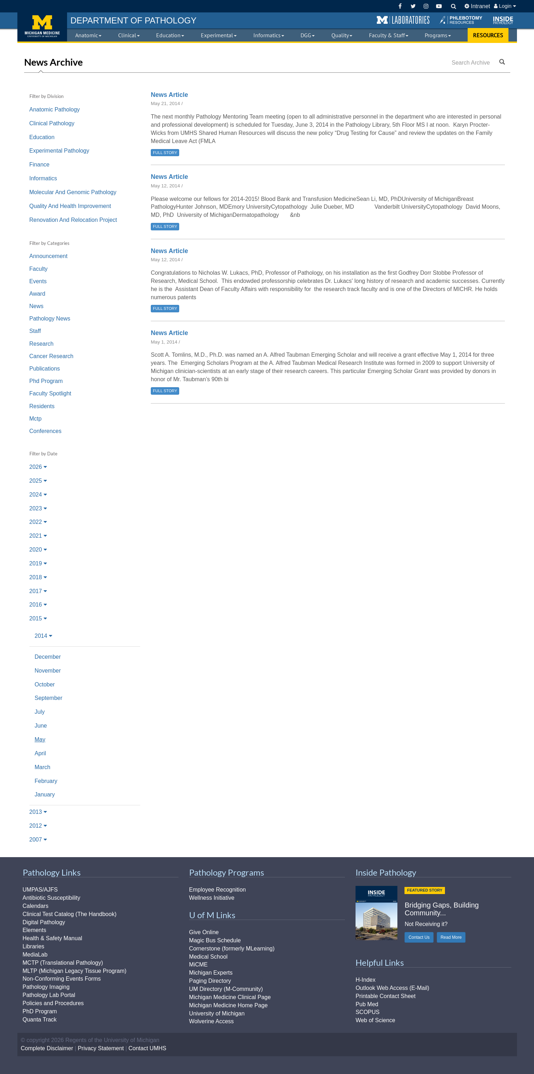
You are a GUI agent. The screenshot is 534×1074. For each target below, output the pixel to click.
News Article (169, 94)
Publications (44, 369)
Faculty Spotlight (50, 393)
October (45, 684)
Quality (341, 35)
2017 (38, 591)
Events (38, 281)
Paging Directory (210, 981)
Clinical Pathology (52, 123)
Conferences (45, 431)
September (48, 698)
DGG (308, 35)
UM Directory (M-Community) (226, 989)
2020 (38, 550)
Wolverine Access (211, 1021)
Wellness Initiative (212, 898)
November (48, 671)
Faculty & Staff (388, 35)
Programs (438, 35)
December (48, 657)
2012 (38, 826)
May (40, 739)
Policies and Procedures (53, 1003)
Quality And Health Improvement (70, 206)
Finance (39, 164)
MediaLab (35, 955)
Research (41, 344)
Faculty (38, 269)
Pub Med (367, 1004)
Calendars (36, 906)
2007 (38, 840)
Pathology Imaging (46, 987)
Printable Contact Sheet (385, 996)
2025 (38, 481)
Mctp (35, 419)
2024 (38, 495)
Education (170, 35)
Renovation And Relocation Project (73, 220)
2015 (38, 618)
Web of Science (375, 1020)
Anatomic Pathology (54, 109)
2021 (38, 536)
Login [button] (505, 6)
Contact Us (418, 937)
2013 (38, 812)
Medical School (208, 957)
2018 (38, 577)
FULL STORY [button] (165, 152)
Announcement (48, 256)
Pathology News (50, 319)
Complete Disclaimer (47, 1048)
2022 (38, 522)
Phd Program (46, 381)
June (41, 726)
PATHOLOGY (134, 20)
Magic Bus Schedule (215, 940)
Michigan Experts (211, 973)
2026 (38, 467)
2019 (38, 563)
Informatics (268, 35)
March (42, 767)
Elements (34, 930)
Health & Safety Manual (52, 938)
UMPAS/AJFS (40, 890)
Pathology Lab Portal (49, 995)
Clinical (129, 35)
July (40, 712)
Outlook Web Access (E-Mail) (392, 988)
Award (37, 294)
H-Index (365, 980)
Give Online (204, 932)
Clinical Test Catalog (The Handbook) (70, 914)
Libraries (33, 946)
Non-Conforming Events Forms (62, 979)
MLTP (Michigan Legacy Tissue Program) (75, 971)
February (46, 781)
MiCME (198, 964)
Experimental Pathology (59, 151)
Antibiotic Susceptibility (52, 898)
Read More (451, 937)
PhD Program (40, 1011)
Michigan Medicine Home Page (228, 1005)
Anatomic (88, 35)
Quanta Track (40, 1020)
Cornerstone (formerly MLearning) (232, 949)
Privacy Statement (101, 1048)
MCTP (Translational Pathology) (63, 963)
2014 (43, 636)
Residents (42, 406)
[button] (403, 20)
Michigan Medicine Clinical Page (230, 997)
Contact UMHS (147, 1048)
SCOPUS (368, 1012)
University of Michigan (217, 1013)
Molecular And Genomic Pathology (72, 192)
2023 (38, 508)
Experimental (219, 35)
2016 (38, 605)
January (45, 794)
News (36, 306)
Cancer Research (51, 356)
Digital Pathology (44, 922)
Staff (35, 331)
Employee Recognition (217, 890)
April (40, 753)
